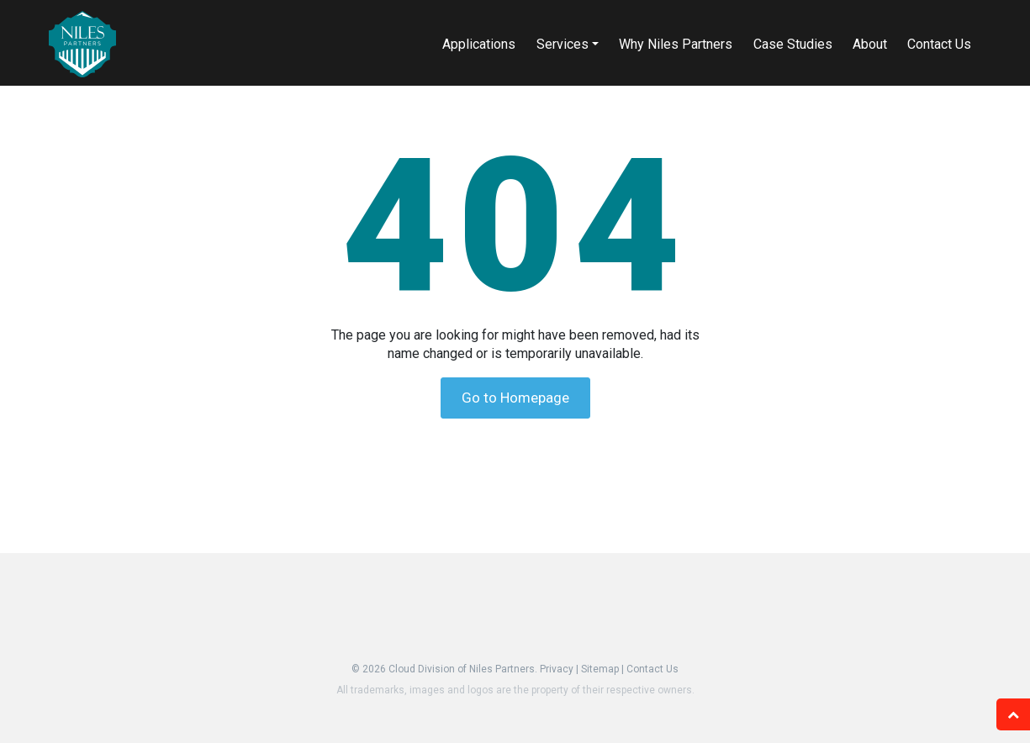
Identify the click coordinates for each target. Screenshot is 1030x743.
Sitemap (600, 669)
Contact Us (652, 669)
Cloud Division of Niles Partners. (462, 669)
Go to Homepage (515, 397)
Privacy (556, 669)
